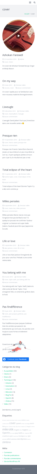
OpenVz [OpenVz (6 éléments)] (6, 432)
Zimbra (8, 401)
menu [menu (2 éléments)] (33, 426)
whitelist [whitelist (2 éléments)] (4, 439)
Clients (6, 374)
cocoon (7, 88)
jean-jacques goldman (16, 314)
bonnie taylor (9, 177)
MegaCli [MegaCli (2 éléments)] (29, 426)
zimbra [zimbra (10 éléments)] (6, 442)
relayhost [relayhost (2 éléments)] (27, 433)
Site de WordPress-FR (12, 461)
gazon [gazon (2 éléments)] (6, 426)
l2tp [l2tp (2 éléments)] (17, 426)
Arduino (8, 383)
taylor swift (12, 280)
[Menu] (30, 2)
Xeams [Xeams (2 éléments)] (28, 439)
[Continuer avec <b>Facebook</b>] (15, 359)
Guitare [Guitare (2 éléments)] (11, 426)
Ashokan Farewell (12, 55)
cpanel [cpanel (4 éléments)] (18, 423)
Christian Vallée (21, 85)
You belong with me (14, 272)
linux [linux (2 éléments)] (19, 426)
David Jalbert (13, 114)
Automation (10, 386)
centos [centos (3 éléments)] (23, 420)
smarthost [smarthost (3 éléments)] (5, 436)
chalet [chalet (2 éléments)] (27, 420)
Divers (6, 377)
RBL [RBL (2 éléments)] (23, 433)
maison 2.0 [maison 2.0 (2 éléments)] (24, 426)
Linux (8, 389)
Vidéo (6, 404)
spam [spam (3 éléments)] (11, 436)
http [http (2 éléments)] (14, 426)
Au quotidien (8, 371)
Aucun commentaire (24, 88)
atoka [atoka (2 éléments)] (12, 420)
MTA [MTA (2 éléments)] (21, 430)
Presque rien (9, 135)
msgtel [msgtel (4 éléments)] (16, 430)
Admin (22, 59)
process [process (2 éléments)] (12, 433)
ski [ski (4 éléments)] (31, 433)
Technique (8, 380)
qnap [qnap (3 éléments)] (16, 433)
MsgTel (8, 395)
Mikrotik (9, 392)
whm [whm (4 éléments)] (9, 439)
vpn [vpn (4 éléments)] (29, 436)
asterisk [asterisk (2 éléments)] (9, 420)
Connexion (8, 452)
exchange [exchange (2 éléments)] (27, 423)
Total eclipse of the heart (17, 169)
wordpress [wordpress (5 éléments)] (22, 439)
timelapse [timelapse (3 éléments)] (22, 436)
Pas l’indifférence (12, 307)
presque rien (22, 142)
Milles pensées (10, 201)
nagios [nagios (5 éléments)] (25, 429)
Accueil (26, 14)
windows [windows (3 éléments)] (14, 439)
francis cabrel (13, 142)
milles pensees (21, 208)
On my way (9, 81)
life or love (21, 248)
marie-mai (12, 208)
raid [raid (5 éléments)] (20, 433)
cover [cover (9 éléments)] (12, 423)
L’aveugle (7, 107)
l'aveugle (21, 114)
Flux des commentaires (12, 458)
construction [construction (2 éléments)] (5, 423)
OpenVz (8, 398)
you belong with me (23, 280)
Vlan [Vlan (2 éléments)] (26, 436)
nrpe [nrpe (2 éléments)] (29, 430)
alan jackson (9, 248)
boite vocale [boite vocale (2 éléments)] (18, 420)
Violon (11, 62)
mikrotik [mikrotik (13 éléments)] (7, 429)
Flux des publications (11, 455)
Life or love (8, 241)
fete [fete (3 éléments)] (3, 426)
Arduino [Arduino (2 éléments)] (4, 420)
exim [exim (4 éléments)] (32, 423)
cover (6, 62)
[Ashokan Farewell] (18, 36)
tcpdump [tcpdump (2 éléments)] (15, 436)
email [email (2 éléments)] (22, 423)
